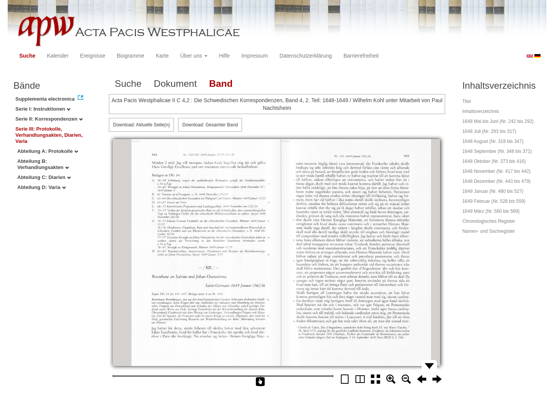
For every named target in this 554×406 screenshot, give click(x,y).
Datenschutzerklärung (305, 56)
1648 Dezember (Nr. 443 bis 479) (496, 181)
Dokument (175, 83)
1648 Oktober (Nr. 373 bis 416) (494, 161)
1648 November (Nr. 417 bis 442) (496, 171)
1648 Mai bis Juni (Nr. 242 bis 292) (498, 121)
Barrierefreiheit (361, 56)
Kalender (57, 56)
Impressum (254, 56)
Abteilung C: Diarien (44, 177)
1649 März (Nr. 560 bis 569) (491, 211)
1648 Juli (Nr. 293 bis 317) (489, 131)
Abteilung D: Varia (41, 187)
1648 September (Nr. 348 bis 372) (497, 151)
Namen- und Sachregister (488, 231)
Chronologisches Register (488, 221)
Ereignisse (92, 56)
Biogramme (130, 56)
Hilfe (224, 56)
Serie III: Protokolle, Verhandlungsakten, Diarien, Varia (49, 135)
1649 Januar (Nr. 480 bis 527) (493, 191)
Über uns (194, 56)
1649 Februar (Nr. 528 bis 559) (494, 201)
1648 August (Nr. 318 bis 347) (493, 141)
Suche (27, 56)
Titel (466, 101)
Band (220, 83)
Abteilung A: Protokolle (47, 151)
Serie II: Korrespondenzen (49, 119)
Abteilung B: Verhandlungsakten (43, 164)
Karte (162, 56)
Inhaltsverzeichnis (480, 111)
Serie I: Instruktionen (42, 109)
